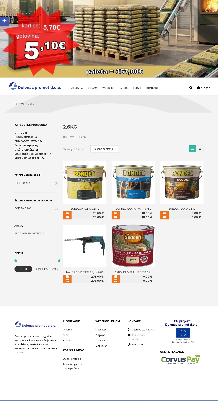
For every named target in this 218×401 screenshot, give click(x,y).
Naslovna (76, 88)
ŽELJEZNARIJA (23, 146)
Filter (23, 269)
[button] (4, 21)
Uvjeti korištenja (72, 359)
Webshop (108, 88)
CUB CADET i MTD (25, 141)
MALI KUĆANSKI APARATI (30, 154)
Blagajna (100, 335)
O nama (93, 88)
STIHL (18, 133)
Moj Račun (101, 346)
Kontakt (152, 88)
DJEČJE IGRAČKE (24, 150)
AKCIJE (124, 88)
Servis (137, 88)
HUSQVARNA (22, 137)
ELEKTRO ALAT (23, 183)
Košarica (100, 341)
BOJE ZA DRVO (22, 208)
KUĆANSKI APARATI (26, 158)
